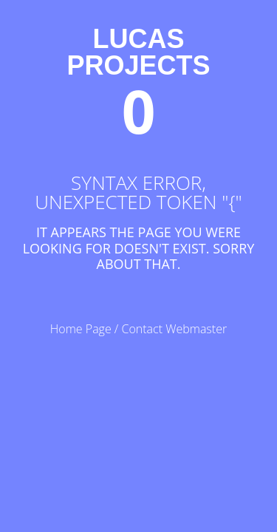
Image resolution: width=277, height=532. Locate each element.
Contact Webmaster (174, 329)
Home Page (81, 329)
